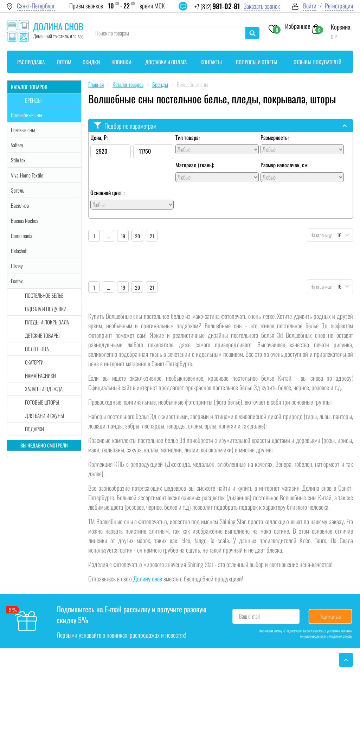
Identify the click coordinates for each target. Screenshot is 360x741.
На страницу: (320, 235)
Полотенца (37, 349)
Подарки (34, 429)
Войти (309, 5)
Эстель (17, 190)
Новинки (121, 62)
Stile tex (18, 160)
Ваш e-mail (249, 616)
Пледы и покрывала (47, 322)
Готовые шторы (42, 402)
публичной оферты (340, 636)
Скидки (91, 62)
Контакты (211, 62)
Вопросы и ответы (256, 62)
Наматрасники (40, 375)
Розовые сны (23, 130)
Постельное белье (44, 295)
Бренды (33, 100)
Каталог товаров (29, 87)
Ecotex (17, 281)
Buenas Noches (24, 220)
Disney (17, 266)
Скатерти (34, 362)
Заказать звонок (262, 6)
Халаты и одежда (44, 389)
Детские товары (42, 335)
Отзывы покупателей (317, 62)
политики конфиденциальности (326, 633)
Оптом (64, 62)
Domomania (21, 235)
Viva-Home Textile (27, 175)
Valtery (17, 145)
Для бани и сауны (44, 415)
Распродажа (31, 62)
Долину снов (147, 578)
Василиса (20, 205)
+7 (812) (217, 6)
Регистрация (339, 5)
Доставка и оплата (166, 62)
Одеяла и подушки (45, 308)
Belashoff (19, 250)
